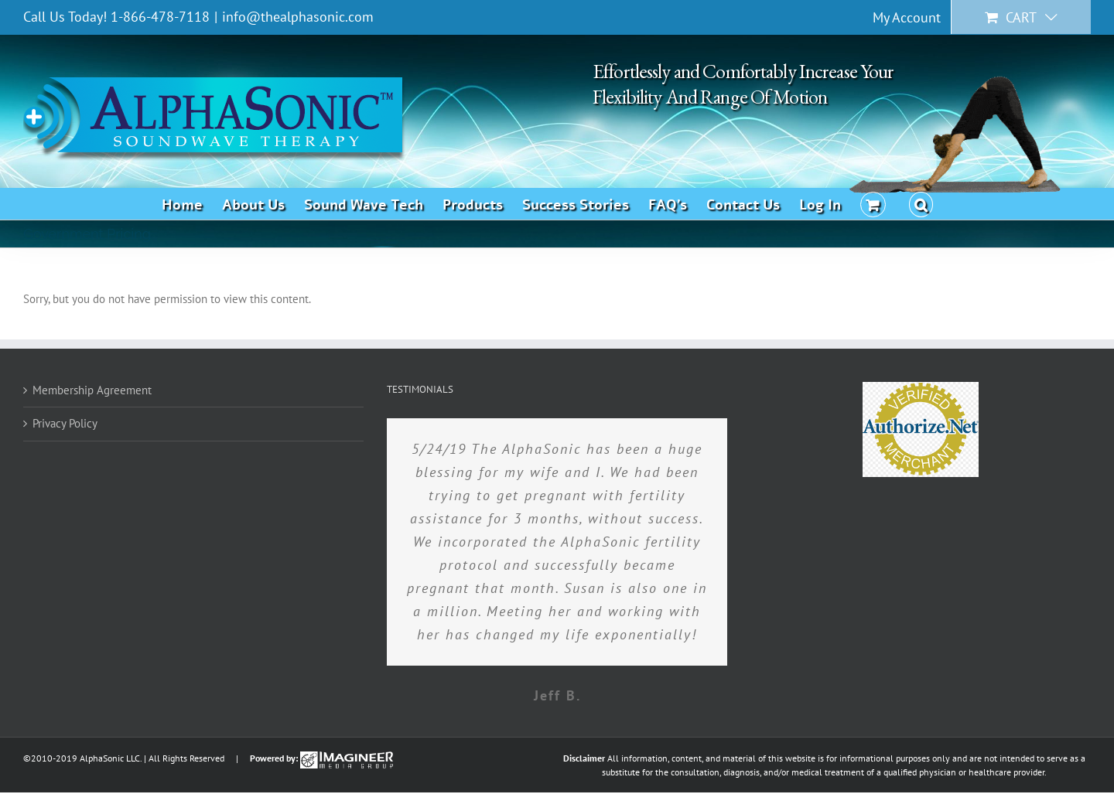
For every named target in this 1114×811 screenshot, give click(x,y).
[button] (921, 203)
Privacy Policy (64, 423)
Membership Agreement (92, 390)
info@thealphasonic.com (298, 17)
